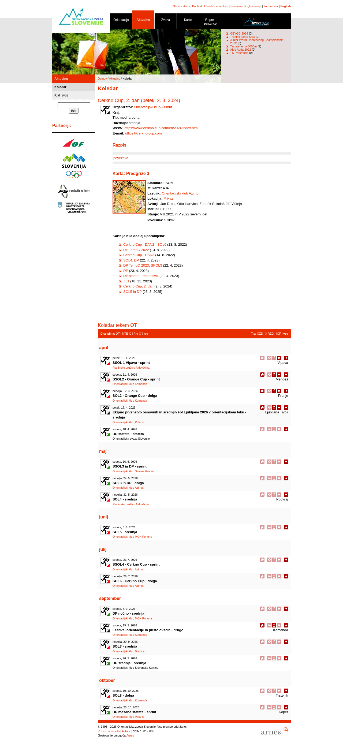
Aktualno (143, 21)
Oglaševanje (253, 6)
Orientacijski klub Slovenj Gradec (133, 471)
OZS (260, 333)
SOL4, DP (131, 260)
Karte (188, 21)
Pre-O (137, 333)
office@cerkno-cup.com (143, 133)
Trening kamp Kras (242, 36)
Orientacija (121, 21)
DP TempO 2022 (136, 250)
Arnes (130, 735)
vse (146, 333)
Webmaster (271, 6)
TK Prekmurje (239, 52)
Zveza (166, 21)
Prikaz (168, 198)
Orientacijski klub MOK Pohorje (132, 536)
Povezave (236, 6)
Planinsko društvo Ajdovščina (131, 367)
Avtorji (126, 731)
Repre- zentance (210, 22)
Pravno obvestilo (109, 731)
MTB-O (126, 333)
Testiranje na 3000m (244, 46)
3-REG (269, 333)
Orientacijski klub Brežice (128, 651)
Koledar (60, 87)
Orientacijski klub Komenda (130, 384)
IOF (278, 333)
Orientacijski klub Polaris (128, 422)
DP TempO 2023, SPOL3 (142, 265)
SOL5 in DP (133, 292)
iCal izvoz (61, 95)
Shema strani (181, 6)
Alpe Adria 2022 (240, 49)
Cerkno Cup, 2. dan (138, 286)
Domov (102, 78)
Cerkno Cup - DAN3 (138, 255)
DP (125, 271)
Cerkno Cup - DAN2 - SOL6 (144, 244)
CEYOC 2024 (239, 33)
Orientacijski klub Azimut (153, 107)
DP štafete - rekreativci (140, 276)
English (286, 6)
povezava (120, 158)
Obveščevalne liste (216, 6)
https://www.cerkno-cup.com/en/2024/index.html (162, 128)
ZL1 (126, 281)
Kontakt (197, 6)
